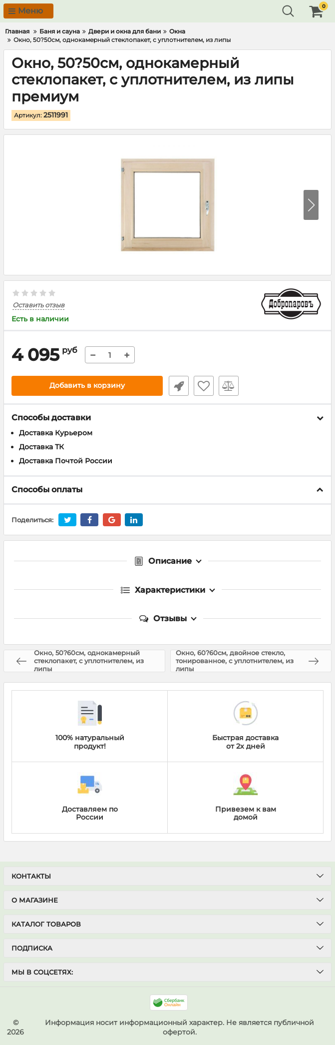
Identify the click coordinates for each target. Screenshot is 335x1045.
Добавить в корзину (87, 385)
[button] (311, 205)
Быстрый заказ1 (178, 386)
